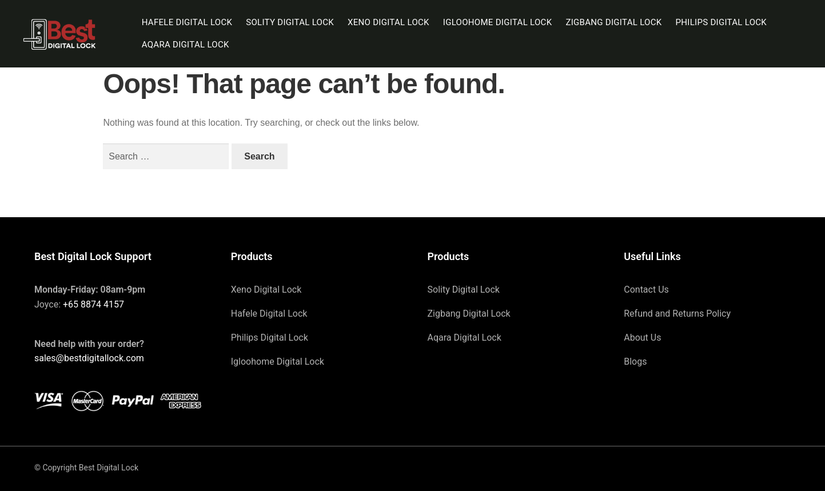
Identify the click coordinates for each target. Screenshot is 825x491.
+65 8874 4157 (93, 304)
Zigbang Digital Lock (613, 22)
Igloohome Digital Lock (497, 22)
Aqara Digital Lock (185, 44)
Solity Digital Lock (290, 22)
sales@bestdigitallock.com (89, 358)
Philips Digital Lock (721, 22)
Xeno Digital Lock (388, 22)
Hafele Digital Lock (187, 22)
